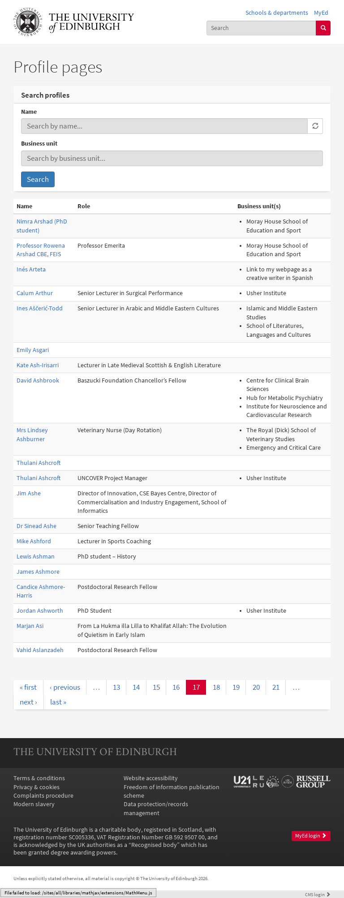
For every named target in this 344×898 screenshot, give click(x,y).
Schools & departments (276, 13)
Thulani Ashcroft (38, 463)
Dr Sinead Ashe (36, 526)
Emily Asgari (33, 350)
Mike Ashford (34, 541)
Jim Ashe (29, 493)
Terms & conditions (39, 778)
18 (216, 687)
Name (29, 112)
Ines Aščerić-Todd (40, 308)
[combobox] (261, 28)
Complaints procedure (43, 795)
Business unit (39, 143)
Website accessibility (151, 778)
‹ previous (65, 687)
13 (116, 687)
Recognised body (154, 845)
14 (136, 687)
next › (28, 702)
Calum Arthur (35, 293)
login (318, 894)
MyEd (321, 13)
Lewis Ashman (36, 556)
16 (176, 687)
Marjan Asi (30, 626)
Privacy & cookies (36, 787)
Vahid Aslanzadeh (40, 650)
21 (276, 687)
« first (28, 687)
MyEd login (311, 836)
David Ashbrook (38, 380)
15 (156, 687)
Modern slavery (34, 804)
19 (236, 687)
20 (256, 687)
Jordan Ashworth (40, 610)
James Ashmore (38, 572)
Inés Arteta (31, 269)
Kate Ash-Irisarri (38, 365)
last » (58, 702)
